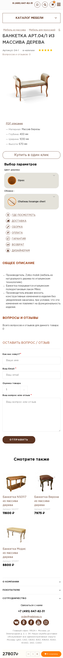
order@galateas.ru (31, 617)
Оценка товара (12, 383)
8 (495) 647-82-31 (22, 3)
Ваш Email (9, 369)
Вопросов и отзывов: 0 (17, 54)
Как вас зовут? (12, 354)
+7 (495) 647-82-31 (31, 611)
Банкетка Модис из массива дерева (14, 553)
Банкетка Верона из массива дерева (46, 501)
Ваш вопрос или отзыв (17, 395)
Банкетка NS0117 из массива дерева (14, 501)
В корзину (51, 654)
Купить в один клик (31, 154)
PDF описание (14, 124)
